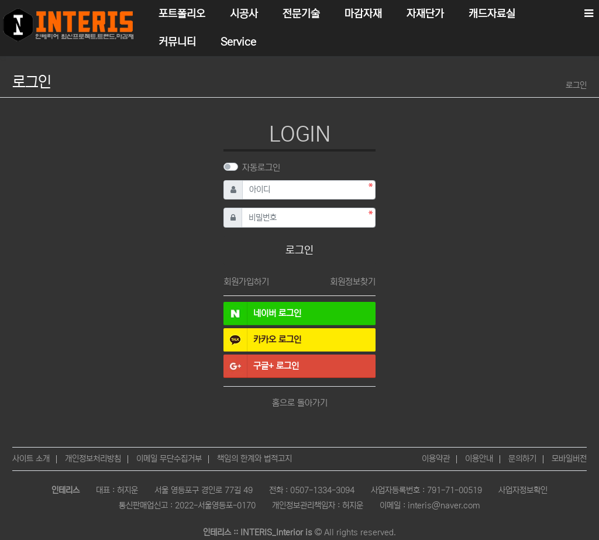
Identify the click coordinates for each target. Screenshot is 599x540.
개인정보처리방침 (93, 458)
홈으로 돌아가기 (300, 403)
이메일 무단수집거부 (169, 458)
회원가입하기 (246, 282)
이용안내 (479, 458)
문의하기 (522, 458)
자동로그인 (261, 168)
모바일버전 (569, 458)
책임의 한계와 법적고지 (254, 458)
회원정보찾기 (353, 282)
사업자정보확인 (523, 490)
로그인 (576, 85)
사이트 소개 (31, 458)
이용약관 (436, 458)
